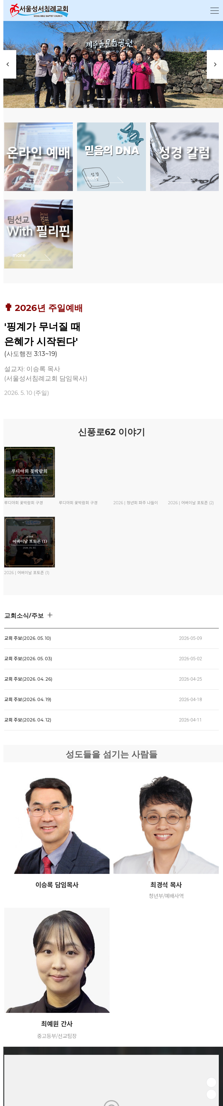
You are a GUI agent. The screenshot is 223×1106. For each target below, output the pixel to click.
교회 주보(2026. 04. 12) (27, 720)
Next (214, 64)
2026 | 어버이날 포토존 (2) (191, 502)
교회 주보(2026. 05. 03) (28, 658)
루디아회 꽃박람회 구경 (23, 502)
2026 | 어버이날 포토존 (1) (26, 572)
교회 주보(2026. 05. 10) (27, 638)
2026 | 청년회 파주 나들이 (135, 502)
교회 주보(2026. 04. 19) (27, 699)
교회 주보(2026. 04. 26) (28, 679)
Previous (8, 64)
